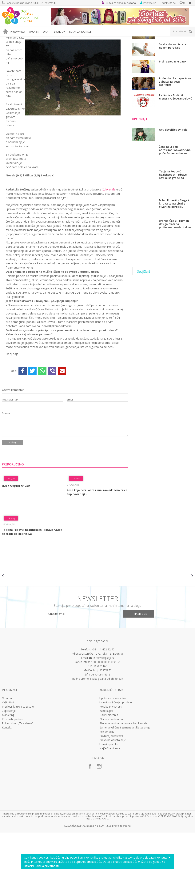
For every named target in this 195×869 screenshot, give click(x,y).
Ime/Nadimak (10, 436)
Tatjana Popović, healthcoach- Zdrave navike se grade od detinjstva (32, 568)
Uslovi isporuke (108, 780)
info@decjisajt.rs (104, 694)
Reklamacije (106, 768)
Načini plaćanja (108, 751)
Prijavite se (139, 650)
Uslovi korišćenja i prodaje (115, 738)
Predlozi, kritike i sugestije (18, 743)
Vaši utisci (8, 738)
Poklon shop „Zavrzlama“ (17, 759)
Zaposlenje (9, 747)
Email (70, 436)
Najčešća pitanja (109, 784)
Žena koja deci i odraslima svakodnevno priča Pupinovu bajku (97, 528)
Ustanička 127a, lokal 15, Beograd (103, 690)
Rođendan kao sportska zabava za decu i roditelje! (175, 118)
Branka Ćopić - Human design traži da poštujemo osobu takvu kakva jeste (175, 260)
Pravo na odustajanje (112, 776)
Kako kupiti (106, 747)
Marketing (8, 751)
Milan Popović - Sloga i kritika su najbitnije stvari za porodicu (174, 240)
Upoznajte (54, 38)
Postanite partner (12, 755)
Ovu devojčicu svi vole (16, 522)
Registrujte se (168, 3)
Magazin (18, 38)
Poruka (6, 449)
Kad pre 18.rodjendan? (174, 64)
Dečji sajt (7, 38)
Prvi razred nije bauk (172, 98)
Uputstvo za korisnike (112, 734)
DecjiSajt (143, 308)
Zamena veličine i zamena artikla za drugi (124, 764)
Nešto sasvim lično (36, 38)
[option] (18, 612)
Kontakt (7, 764)
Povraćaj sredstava (111, 772)
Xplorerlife (109, 226)
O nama (7, 734)
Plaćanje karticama (111, 755)
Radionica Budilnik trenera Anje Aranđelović (175, 133)
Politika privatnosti (110, 743)
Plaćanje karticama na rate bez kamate (123, 759)
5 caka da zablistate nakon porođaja (172, 82)
